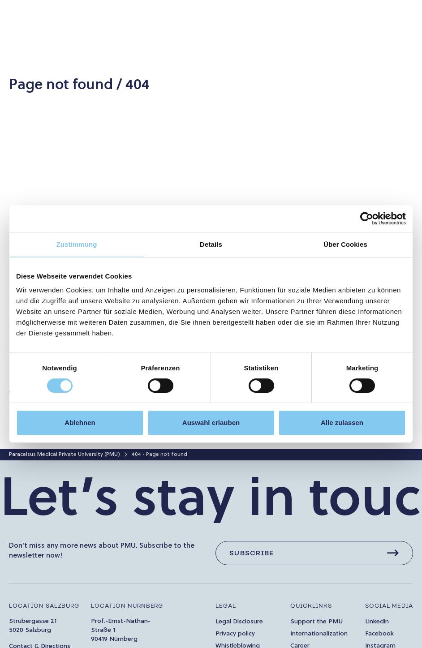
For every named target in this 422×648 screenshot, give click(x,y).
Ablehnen (80, 422)
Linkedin (377, 621)
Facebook (379, 634)
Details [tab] (211, 244)
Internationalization (319, 634)
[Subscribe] (314, 553)
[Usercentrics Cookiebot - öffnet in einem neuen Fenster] (366, 218)
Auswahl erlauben (211, 422)
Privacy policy (235, 634)
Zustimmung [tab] (76, 244)
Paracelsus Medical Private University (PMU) (64, 454)
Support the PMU (316, 621)
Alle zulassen (342, 422)
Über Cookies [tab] (345, 244)
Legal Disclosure (239, 621)
